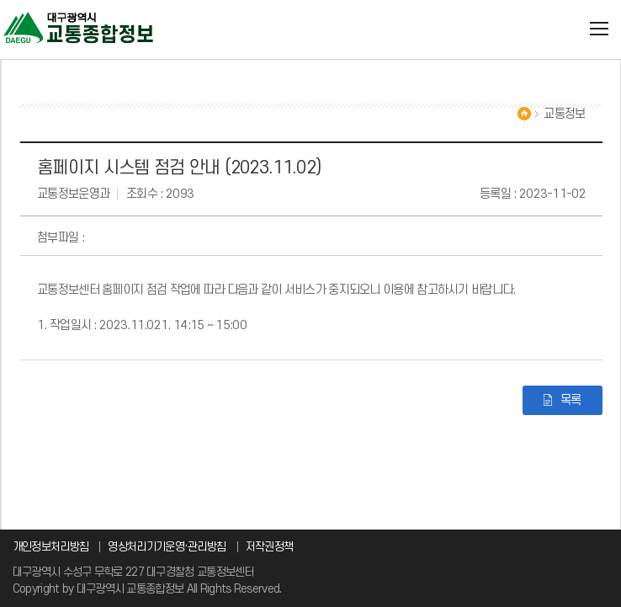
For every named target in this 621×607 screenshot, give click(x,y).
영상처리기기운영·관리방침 (167, 546)
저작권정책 (270, 546)
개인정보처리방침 (50, 546)
